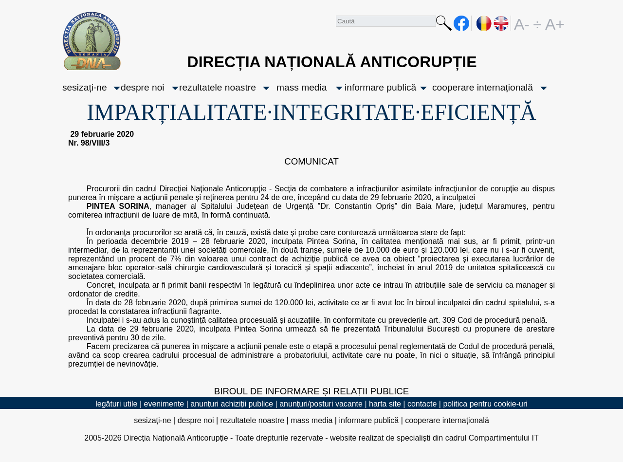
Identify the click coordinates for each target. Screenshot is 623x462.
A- (522, 23)
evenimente (164, 404)
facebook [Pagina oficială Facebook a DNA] (462, 23)
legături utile (116, 404)
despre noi (143, 87)
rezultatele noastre (217, 87)
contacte (422, 404)
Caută (444, 25)
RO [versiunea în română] (484, 23)
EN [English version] (501, 23)
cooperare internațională (482, 87)
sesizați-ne (84, 87)
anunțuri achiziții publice (231, 404)
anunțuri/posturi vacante (321, 404)
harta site (385, 404)
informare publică (380, 87)
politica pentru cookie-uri (485, 404)
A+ (553, 23)
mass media (301, 87)
